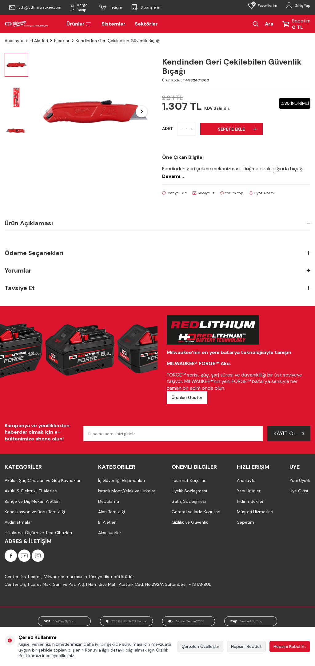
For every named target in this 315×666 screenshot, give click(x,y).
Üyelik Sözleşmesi (189, 491)
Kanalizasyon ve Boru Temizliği (35, 511)
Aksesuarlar (109, 532)
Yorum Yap (231, 193)
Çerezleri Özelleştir (200, 646)
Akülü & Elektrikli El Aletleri (31, 491)
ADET (167, 128)
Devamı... (173, 176)
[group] (94, 111)
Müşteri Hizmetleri (255, 511)
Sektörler (146, 24)
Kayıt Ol (288, 433)
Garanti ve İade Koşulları (196, 511)
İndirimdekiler (250, 501)
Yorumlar (157, 270)
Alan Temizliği (111, 511)
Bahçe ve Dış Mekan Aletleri (32, 501)
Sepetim (245, 522)
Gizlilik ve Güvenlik (190, 522)
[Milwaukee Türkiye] (26, 24)
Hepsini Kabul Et (289, 646)
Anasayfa (14, 40)
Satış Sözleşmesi (189, 501)
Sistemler (114, 24)
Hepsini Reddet (246, 646)
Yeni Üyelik (299, 480)
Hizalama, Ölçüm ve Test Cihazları (38, 532)
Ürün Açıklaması (157, 223)
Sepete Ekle (237, 129)
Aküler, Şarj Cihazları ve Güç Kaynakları (43, 480)
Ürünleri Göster (187, 397)
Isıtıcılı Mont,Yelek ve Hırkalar (126, 491)
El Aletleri (39, 40)
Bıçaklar (62, 40)
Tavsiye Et (203, 193)
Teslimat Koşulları (189, 480)
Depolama (108, 501)
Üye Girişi (298, 491)
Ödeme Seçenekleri (157, 253)
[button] (47, 111)
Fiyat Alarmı (262, 193)
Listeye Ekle (174, 193)
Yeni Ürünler (249, 491)
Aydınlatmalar (18, 522)
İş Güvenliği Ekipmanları (121, 480)
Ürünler (79, 24)
